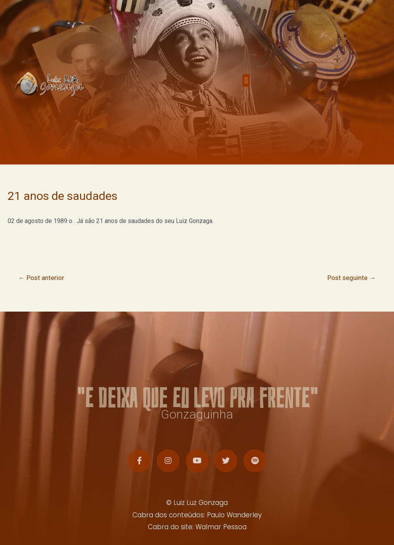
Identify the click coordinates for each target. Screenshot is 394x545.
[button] (246, 82)
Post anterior (41, 278)
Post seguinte (351, 278)
